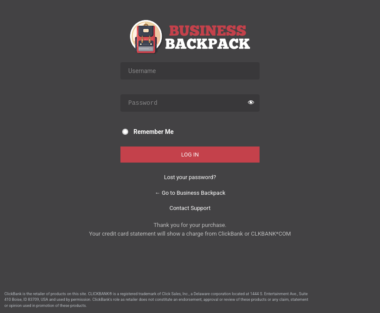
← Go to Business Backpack (190, 193)
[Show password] (251, 103)
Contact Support (190, 208)
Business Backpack (190, 36)
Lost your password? (190, 177)
